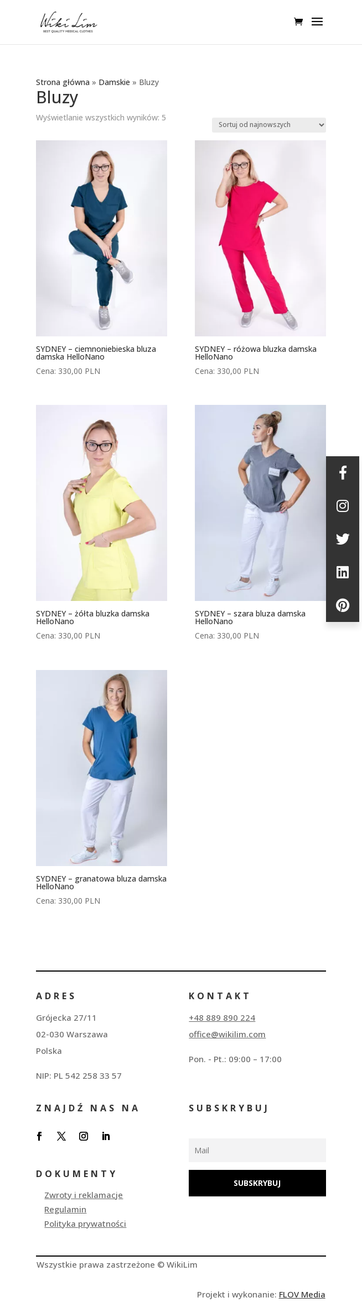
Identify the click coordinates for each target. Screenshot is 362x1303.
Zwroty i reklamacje (83, 1194)
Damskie (114, 82)
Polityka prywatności (85, 1223)
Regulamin (65, 1209)
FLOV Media (302, 1294)
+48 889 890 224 (222, 1017)
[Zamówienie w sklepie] (269, 125)
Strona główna (63, 82)
